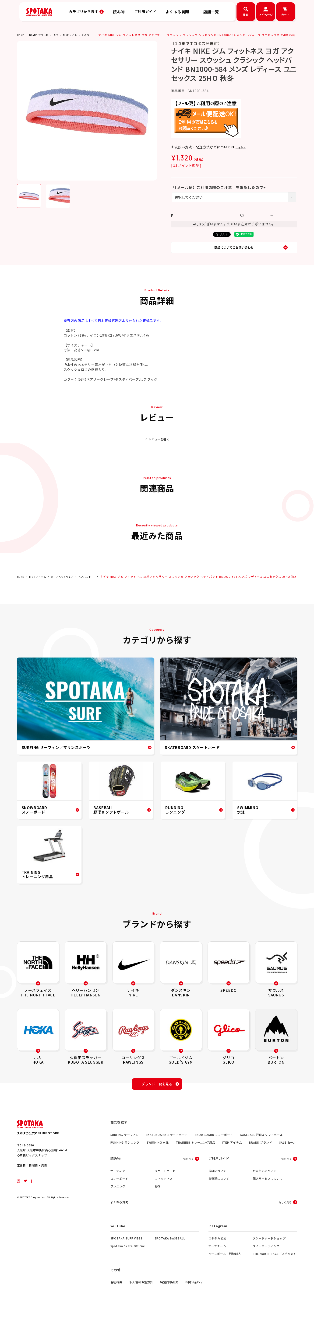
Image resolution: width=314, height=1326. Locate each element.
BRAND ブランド (41, 35)
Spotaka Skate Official (127, 1262)
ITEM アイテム (39, 584)
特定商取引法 (169, 1298)
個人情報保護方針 (141, 1298)
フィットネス (164, 1194)
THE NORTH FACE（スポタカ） (275, 1270)
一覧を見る (187, 1174)
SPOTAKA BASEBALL (170, 1254)
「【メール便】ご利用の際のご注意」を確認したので (219, 190)
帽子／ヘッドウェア (67, 584)
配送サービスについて (268, 1194)
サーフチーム (217, 1262)
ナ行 (61, 35)
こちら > (242, 150)
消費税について (218, 1194)
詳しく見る (285, 1218)
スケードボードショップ (269, 1254)
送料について (217, 1186)
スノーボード (119, 1194)
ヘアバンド (93, 584)
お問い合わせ (194, 1298)
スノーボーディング (266, 1262)
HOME (21, 35)
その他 (94, 35)
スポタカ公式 (217, 1254)
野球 (158, 1202)
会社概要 (116, 1298)
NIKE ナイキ (77, 35)
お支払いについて (265, 1186)
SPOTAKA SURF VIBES (126, 1254)
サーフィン (117, 1186)
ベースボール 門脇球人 (224, 1270)
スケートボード (165, 1186)
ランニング (117, 1202)
